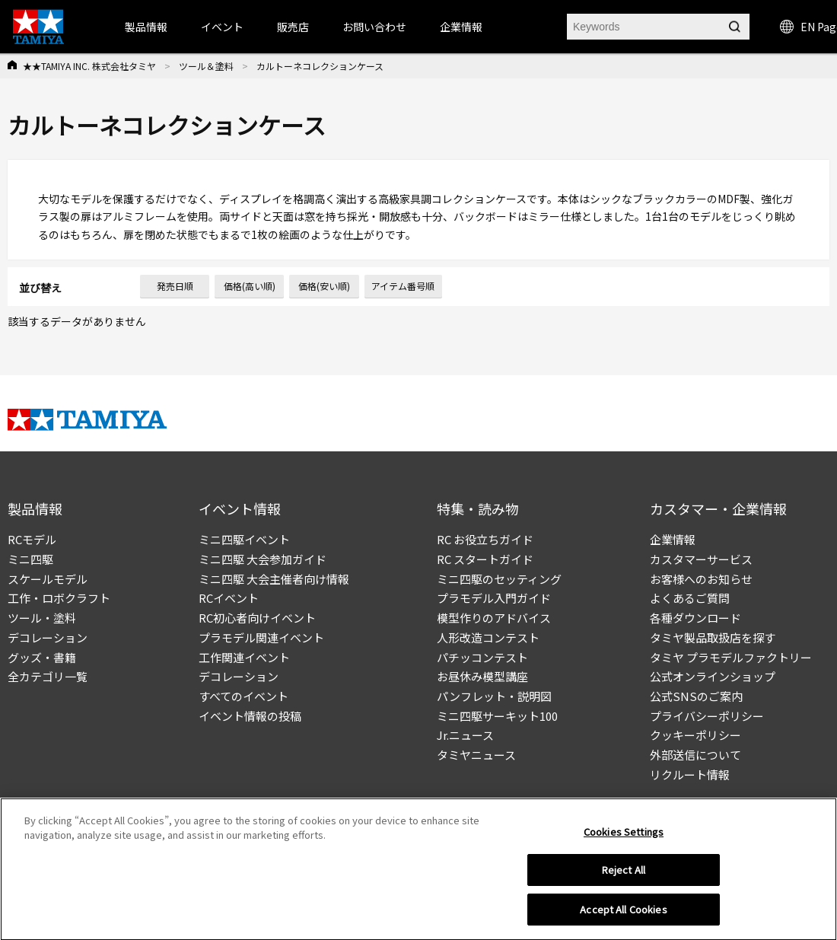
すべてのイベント (243, 696)
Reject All (623, 875)
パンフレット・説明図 (494, 696)
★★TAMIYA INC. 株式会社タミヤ (89, 65)
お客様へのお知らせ (701, 579)
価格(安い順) (324, 285)
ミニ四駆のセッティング (499, 579)
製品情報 (146, 26)
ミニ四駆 (30, 559)
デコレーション (48, 637)
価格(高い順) (249, 285)
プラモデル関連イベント (261, 637)
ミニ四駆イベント (244, 539)
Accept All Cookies (623, 914)
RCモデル (32, 539)
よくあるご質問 (690, 598)
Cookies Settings (624, 836)
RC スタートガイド (485, 559)
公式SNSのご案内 (696, 696)
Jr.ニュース (465, 735)
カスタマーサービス (701, 559)
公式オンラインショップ (712, 676)
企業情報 (672, 539)
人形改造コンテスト (488, 637)
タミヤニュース (476, 755)
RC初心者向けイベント (257, 618)
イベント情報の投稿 (250, 716)
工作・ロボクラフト (59, 598)
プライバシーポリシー (707, 716)
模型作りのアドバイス (494, 618)
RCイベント (229, 598)
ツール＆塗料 (206, 65)
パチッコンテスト (482, 657)
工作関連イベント (244, 657)
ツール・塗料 (42, 618)
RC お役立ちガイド (485, 539)
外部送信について (695, 755)
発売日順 (175, 285)
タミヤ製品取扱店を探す (712, 637)
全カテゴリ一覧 (48, 676)
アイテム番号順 (402, 285)
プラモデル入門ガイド (494, 598)
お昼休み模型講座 (482, 676)
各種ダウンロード (695, 618)
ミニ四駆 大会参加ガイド (262, 559)
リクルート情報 (690, 774)
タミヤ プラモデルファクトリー (731, 657)
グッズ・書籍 (42, 657)
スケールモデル (48, 579)
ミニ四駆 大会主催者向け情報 (274, 579)
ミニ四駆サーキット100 (497, 716)
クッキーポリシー (695, 735)
